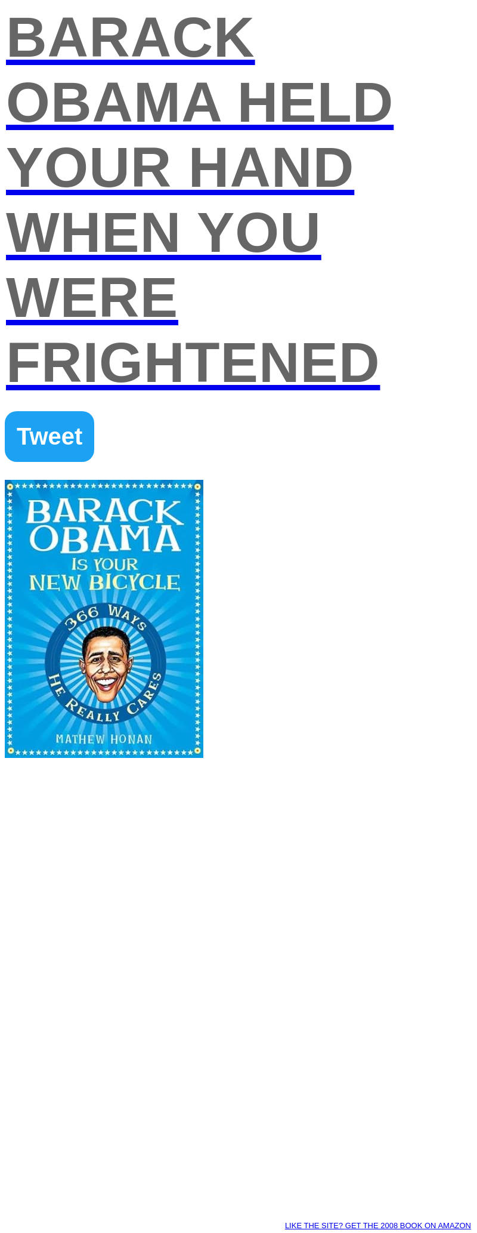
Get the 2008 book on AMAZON (408, 1225)
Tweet (49, 436)
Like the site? (315, 1225)
